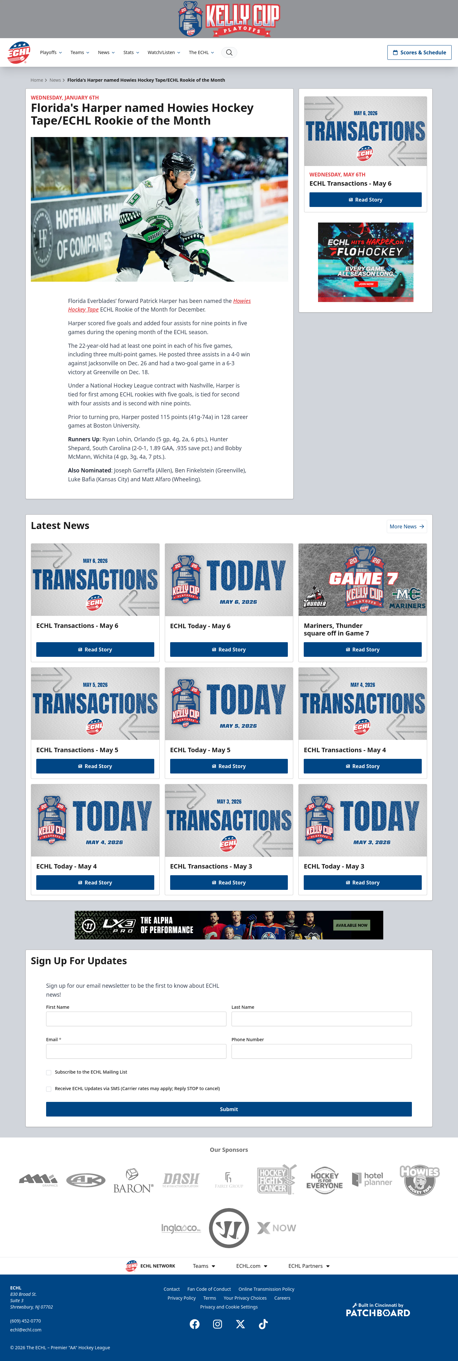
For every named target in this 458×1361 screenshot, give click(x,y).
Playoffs (51, 52)
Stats (131, 52)
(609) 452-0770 (25, 1321)
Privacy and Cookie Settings (229, 1307)
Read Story (365, 199)
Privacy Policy (182, 1298)
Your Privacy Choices (245, 1298)
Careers (282, 1298)
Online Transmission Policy (266, 1289)
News (107, 52)
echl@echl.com (25, 1330)
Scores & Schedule (419, 52)
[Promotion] (229, 19)
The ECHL (202, 52)
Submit (229, 1109)
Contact (172, 1289)
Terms (209, 1298)
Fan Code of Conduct (209, 1289)
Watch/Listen (164, 52)
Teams (80, 52)
